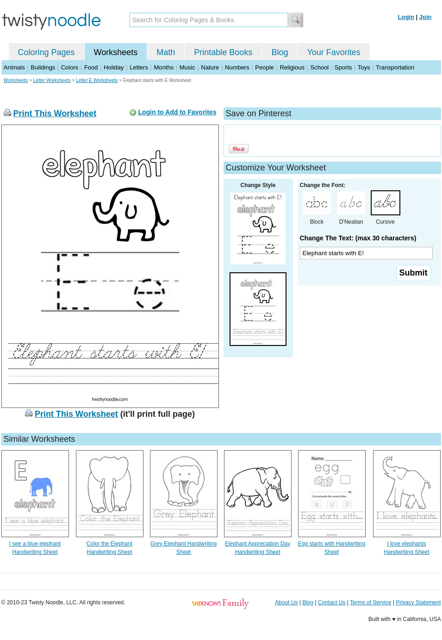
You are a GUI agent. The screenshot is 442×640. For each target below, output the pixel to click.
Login (406, 16)
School (320, 67)
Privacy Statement (418, 602)
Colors (70, 67)
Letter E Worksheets (97, 80)
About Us (286, 602)
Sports (343, 67)
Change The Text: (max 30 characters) (358, 238)
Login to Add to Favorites (177, 112)
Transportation (395, 67)
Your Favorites (333, 52)
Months (164, 67)
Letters (139, 67)
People (264, 67)
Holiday (114, 67)
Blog (279, 52)
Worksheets (116, 52)
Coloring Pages (46, 52)
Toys (364, 67)
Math (165, 52)
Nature (210, 67)
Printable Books (223, 52)
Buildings (43, 67)
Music (187, 67)
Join (425, 16)
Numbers (237, 67)
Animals (14, 67)
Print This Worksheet (55, 113)
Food (91, 67)
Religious (292, 67)
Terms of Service (370, 602)
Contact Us (331, 602)
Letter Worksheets (52, 80)
